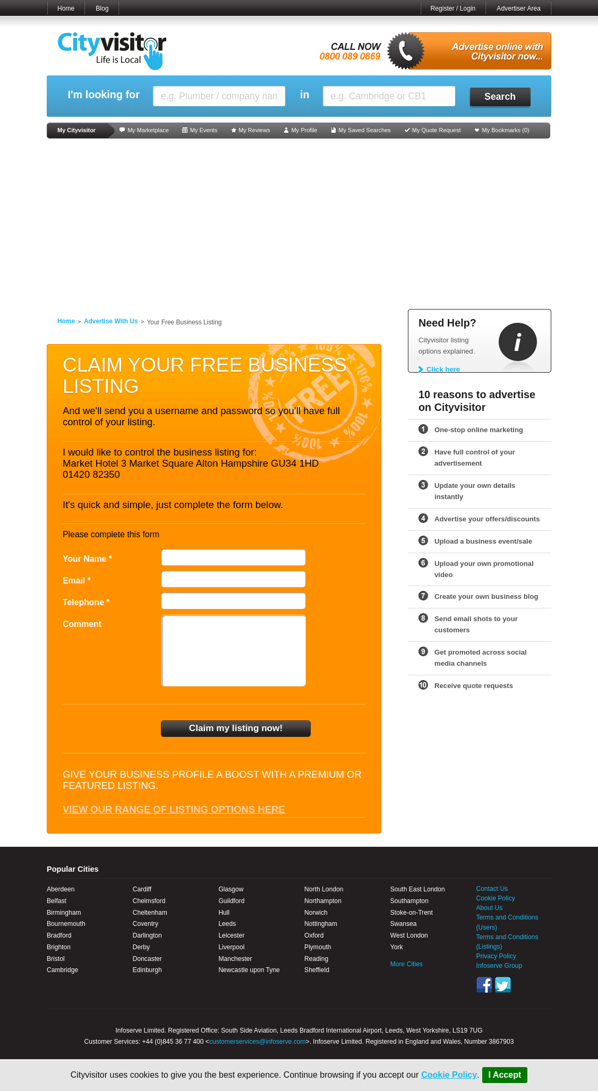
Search (500, 96)
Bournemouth (66, 923)
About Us (489, 908)
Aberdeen (60, 889)
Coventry (145, 923)
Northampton (322, 901)
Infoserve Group (499, 965)
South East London (417, 889)
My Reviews (254, 130)
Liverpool (231, 947)
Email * (77, 580)
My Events (203, 130)
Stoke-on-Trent (411, 912)
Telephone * (86, 602)
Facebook (484, 985)
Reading (316, 959)
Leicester (231, 935)
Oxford (313, 935)
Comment (82, 624)
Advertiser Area (519, 8)
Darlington (147, 935)
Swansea (403, 923)
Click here (443, 369)
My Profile (304, 130)
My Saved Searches (364, 130)
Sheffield (316, 970)
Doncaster (147, 959)
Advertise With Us (111, 321)
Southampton (409, 901)
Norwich (316, 912)
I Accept (505, 1074)
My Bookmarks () (505, 130)
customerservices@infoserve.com (257, 1041)
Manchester (235, 959)
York (396, 947)
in (305, 94)
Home (65, 8)
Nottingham (320, 923)
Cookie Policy (449, 1074)
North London (323, 889)
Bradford (59, 935)
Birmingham (64, 912)
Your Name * (87, 558)
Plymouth (317, 947)
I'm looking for (103, 94)
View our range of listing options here (174, 809)
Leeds (227, 923)
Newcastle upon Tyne (248, 970)
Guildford (231, 901)
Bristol (56, 959)
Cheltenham (150, 912)
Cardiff (142, 889)
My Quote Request (436, 130)
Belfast (56, 901)
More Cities (406, 964)
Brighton (59, 947)
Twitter (503, 985)
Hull (223, 912)
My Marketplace (148, 130)
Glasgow (230, 889)
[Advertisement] (299, 224)
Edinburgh (147, 970)
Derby (141, 947)
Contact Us (492, 888)
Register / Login (453, 8)
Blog (102, 8)
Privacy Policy (496, 956)
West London (409, 935)
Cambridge (62, 970)
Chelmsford (149, 901)
